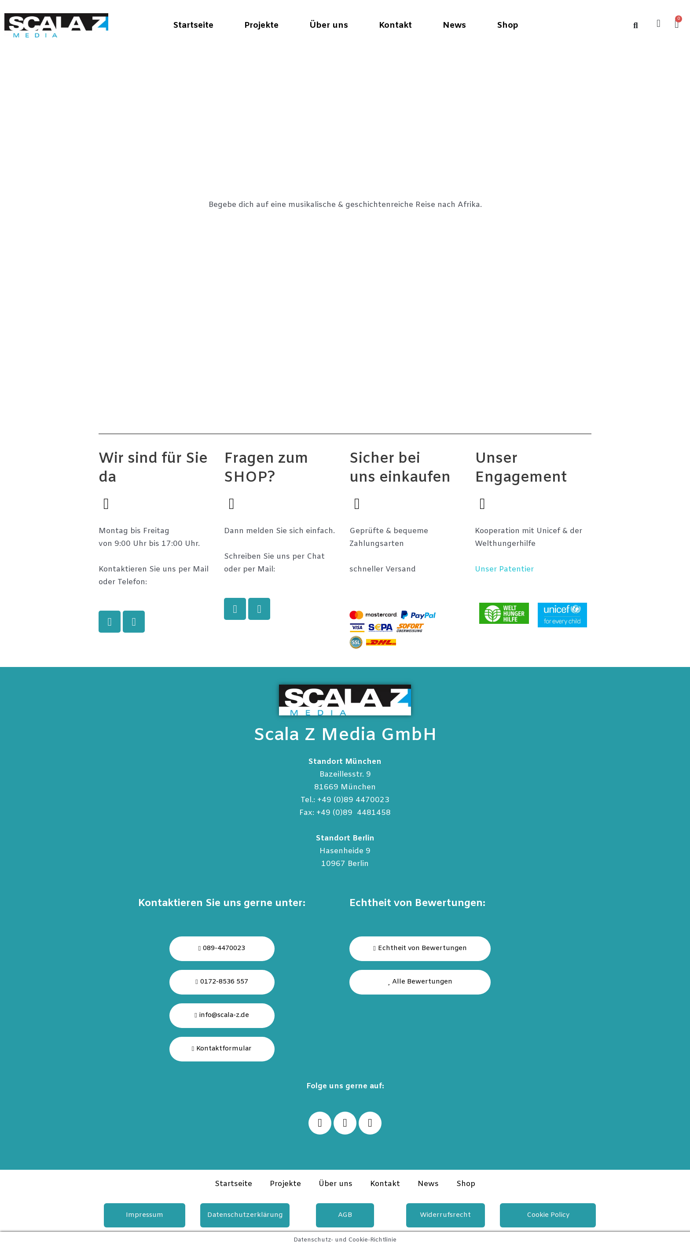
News (454, 25)
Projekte (261, 25)
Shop (507, 25)
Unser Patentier (504, 569)
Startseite (193, 25)
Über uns (328, 25)
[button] (420, 982)
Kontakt (395, 25)
